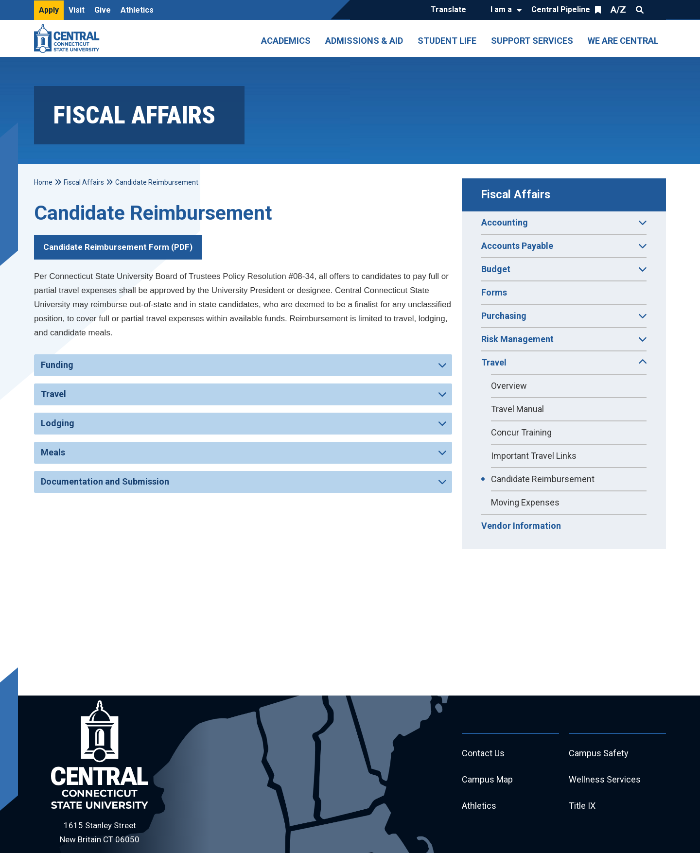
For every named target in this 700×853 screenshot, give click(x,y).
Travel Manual (517, 409)
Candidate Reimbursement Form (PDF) (117, 247)
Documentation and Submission (105, 481)
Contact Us (483, 753)
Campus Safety (599, 753)
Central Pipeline (560, 9)
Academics (286, 40)
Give (102, 10)
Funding (57, 365)
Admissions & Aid (364, 40)
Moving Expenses (525, 502)
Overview (509, 386)
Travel (53, 394)
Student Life (447, 40)
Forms (494, 292)
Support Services (532, 40)
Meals (53, 452)
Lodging (57, 423)
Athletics (137, 10)
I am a (501, 9)
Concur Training (521, 432)
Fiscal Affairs (515, 194)
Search (639, 9)
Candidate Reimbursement (543, 479)
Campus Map (487, 779)
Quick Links (657, 9)
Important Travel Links (534, 456)
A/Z (618, 9)
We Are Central (623, 40)
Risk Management (564, 342)
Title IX (582, 806)
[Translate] (451, 10)
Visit (77, 10)
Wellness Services (605, 779)
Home (43, 182)
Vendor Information (521, 526)
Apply (49, 10)
